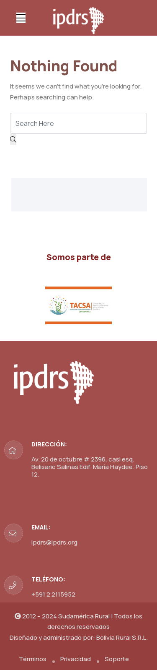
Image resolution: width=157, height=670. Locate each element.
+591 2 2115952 (53, 594)
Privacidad (75, 658)
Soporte (117, 658)
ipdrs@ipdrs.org (54, 542)
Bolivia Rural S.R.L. (122, 637)
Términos (32, 658)
